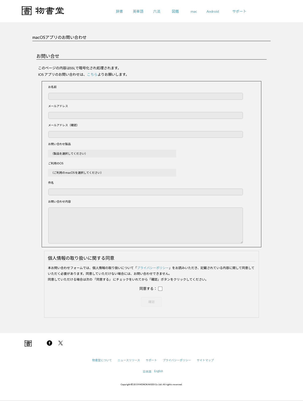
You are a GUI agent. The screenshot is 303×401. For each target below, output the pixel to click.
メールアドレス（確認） (63, 125)
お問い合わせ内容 (59, 201)
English (158, 371)
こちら (92, 74)
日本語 (147, 371)
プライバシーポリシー (153, 268)
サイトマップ (205, 360)
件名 (51, 182)
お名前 (52, 87)
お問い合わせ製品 (59, 144)
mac (194, 11)
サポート (239, 11)
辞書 (119, 11)
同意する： (148, 289)
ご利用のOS (55, 163)
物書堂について (102, 360)
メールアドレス (58, 106)
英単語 (138, 11)
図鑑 (175, 11)
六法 (156, 11)
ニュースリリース (129, 360)
